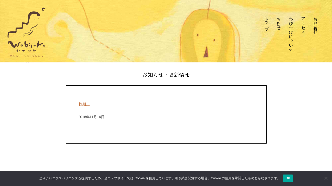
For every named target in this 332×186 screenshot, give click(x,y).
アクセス (303, 23)
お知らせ (279, 21)
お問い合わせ (315, 23)
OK (287, 178)
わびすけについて (291, 32)
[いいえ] (325, 178)
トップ (266, 21)
